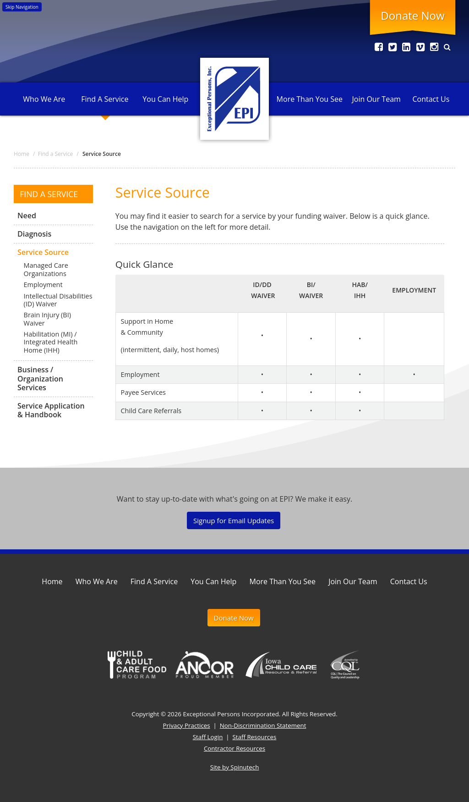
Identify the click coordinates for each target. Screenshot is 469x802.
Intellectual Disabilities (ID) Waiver (58, 300)
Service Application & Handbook (51, 410)
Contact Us (430, 99)
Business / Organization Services (40, 378)
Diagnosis (34, 234)
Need (26, 216)
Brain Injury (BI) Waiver (47, 319)
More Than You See (310, 99)
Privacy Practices (186, 725)
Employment (43, 284)
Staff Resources (255, 737)
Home (52, 581)
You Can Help (165, 99)
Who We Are (44, 99)
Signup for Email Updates (233, 520)
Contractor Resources (234, 748)
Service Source (43, 252)
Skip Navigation (21, 7)
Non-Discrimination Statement (263, 725)
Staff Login (208, 737)
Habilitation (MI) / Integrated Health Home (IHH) (51, 342)
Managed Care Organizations (46, 269)
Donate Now (412, 15)
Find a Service (49, 193)
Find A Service (104, 99)
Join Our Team (376, 99)
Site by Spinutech (234, 767)
